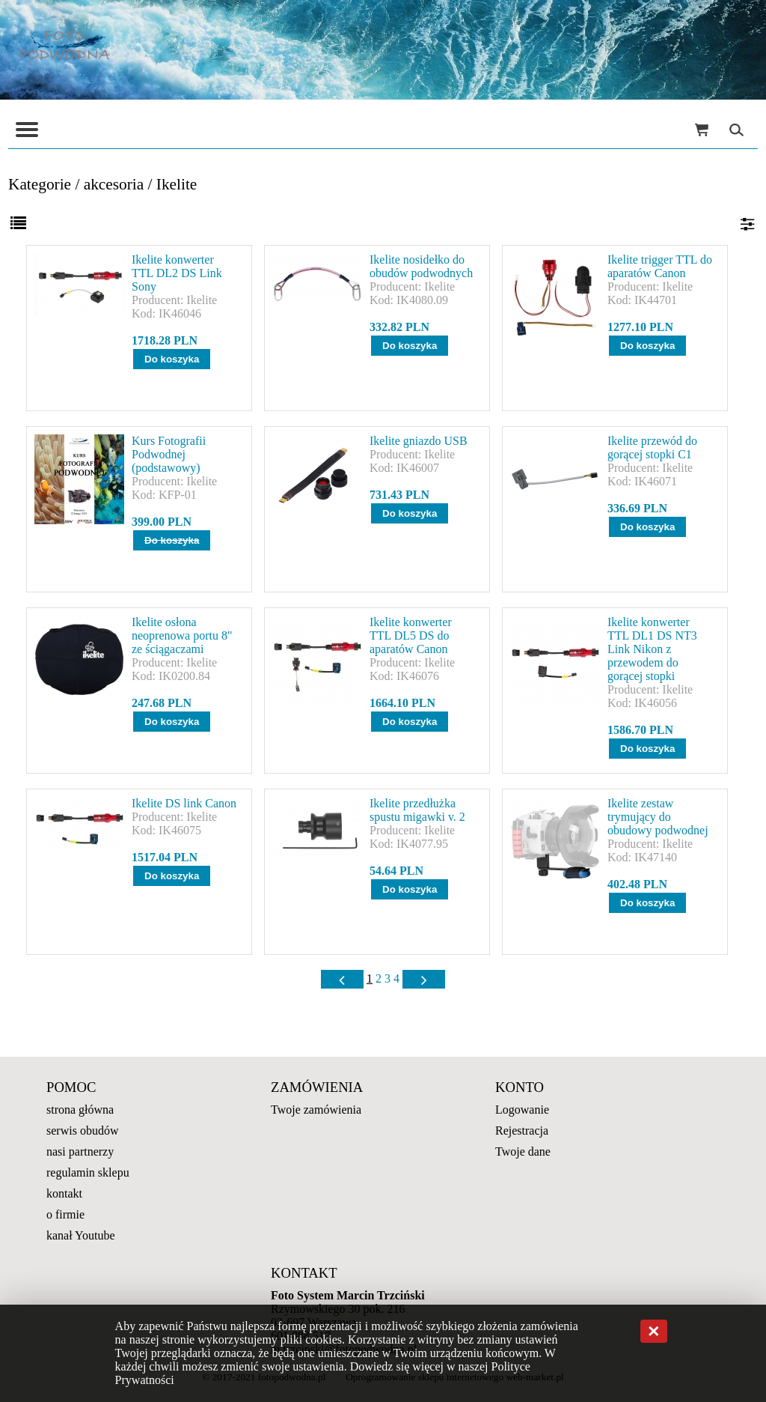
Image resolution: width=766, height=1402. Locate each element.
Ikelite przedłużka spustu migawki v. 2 (417, 810)
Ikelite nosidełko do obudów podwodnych (421, 266)
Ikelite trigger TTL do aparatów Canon (659, 266)
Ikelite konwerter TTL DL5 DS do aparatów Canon (411, 635)
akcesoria (114, 184)
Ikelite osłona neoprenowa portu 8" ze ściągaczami (182, 635)
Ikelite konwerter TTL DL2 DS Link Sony (177, 273)
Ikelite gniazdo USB (419, 440)
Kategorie (39, 184)
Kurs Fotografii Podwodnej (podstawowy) (169, 454)
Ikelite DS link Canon (184, 803)
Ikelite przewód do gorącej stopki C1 (652, 447)
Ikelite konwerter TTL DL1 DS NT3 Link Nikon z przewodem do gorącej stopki (652, 649)
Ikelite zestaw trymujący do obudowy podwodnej (657, 817)
